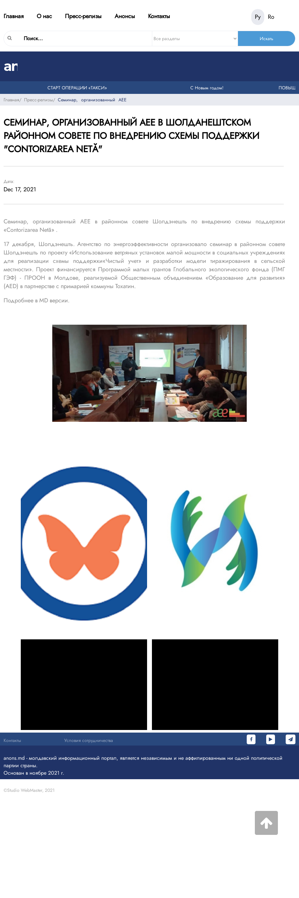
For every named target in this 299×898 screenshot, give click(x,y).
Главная (14, 16)
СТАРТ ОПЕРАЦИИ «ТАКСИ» (78, 87)
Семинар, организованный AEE (92, 99)
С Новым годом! (207, 87)
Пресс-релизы (83, 16)
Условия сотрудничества (88, 740)
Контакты (159, 16)
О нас (44, 16)
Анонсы (125, 16)
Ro (271, 17)
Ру (258, 17)
